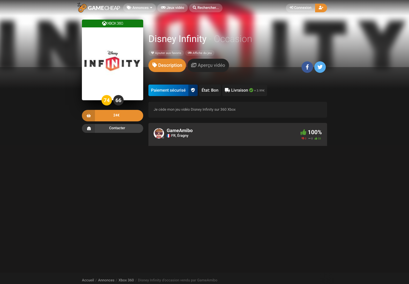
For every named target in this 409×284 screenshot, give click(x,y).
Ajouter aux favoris (166, 53)
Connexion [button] (300, 8)
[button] (205, 8)
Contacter (112, 128)
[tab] (167, 65)
